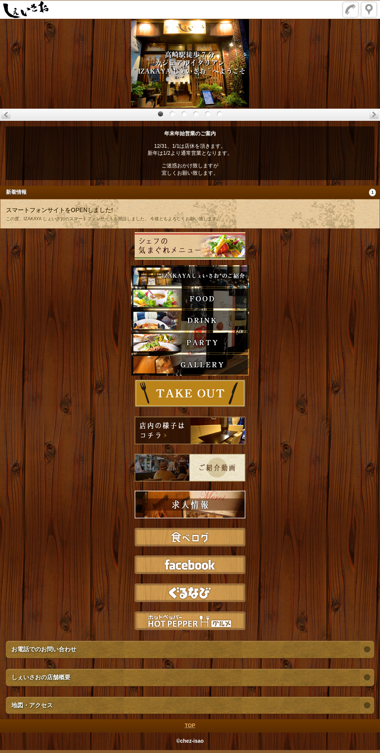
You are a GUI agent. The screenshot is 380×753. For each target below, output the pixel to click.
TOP (190, 725)
